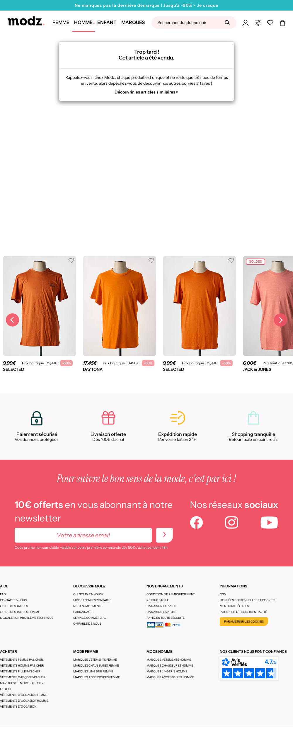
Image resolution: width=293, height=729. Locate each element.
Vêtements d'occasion (18, 706)
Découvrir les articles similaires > (146, 92)
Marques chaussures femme (96, 665)
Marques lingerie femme (93, 671)
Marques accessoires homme (170, 677)
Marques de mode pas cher (22, 683)
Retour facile (157, 600)
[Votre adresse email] (83, 535)
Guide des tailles (14, 606)
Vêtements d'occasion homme (24, 701)
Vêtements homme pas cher (22, 665)
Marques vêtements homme (168, 660)
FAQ (3, 594)
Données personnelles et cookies (247, 600)
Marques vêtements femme (95, 660)
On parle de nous (87, 624)
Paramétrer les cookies (244, 621)
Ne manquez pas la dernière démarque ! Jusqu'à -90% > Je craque (146, 5)
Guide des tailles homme (20, 612)
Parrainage (82, 612)
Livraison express (161, 606)
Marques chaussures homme (169, 665)
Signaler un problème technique (26, 618)
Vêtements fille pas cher (20, 671)
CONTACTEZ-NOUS (13, 600)
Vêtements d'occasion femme (23, 695)
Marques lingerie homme (166, 671)
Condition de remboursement (170, 594)
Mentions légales (234, 606)
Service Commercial (89, 618)
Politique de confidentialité (243, 612)
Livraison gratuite (161, 612)
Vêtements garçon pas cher (22, 677)
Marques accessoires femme (96, 677)
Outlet (5, 689)
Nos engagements (87, 606)
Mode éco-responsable (92, 600)
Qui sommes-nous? (88, 594)
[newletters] (164, 535)
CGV (223, 594)
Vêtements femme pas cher (21, 660)
